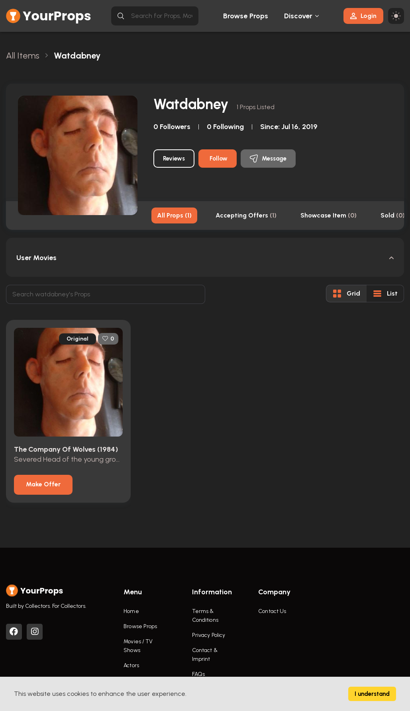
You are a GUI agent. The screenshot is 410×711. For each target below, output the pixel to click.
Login (363, 16)
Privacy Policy (208, 635)
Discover (298, 16)
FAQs (198, 674)
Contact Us (272, 611)
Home (131, 611)
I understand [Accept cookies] (372, 693)
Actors (131, 665)
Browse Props (245, 16)
